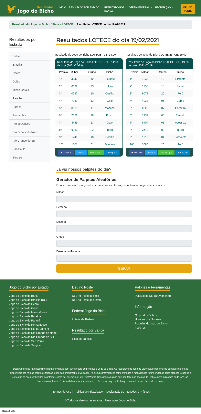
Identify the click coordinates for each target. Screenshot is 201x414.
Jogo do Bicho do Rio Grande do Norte (33, 332)
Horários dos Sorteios (148, 319)
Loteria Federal (138, 7)
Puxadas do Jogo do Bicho (151, 323)
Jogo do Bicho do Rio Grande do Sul (31, 337)
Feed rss (140, 327)
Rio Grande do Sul (24, 140)
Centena (61, 207)
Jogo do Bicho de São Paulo (26, 341)
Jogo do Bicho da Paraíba (25, 316)
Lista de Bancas (82, 338)
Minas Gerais (21, 90)
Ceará (16, 73)
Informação (163, 7)
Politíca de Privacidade (89, 391)
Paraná (17, 106)
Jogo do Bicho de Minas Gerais (28, 312)
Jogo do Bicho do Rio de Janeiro (29, 328)
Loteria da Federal (83, 319)
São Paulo (19, 149)
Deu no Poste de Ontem (86, 299)
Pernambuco (20, 115)
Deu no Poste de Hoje (85, 295)
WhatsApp (95, 152)
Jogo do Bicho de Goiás (23, 308)
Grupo (60, 236)
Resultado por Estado (84, 7)
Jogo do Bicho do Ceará (24, 304)
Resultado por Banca (114, 9)
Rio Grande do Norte (25, 132)
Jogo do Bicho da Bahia (23, 295)
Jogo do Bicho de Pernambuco (28, 324)
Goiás (16, 81)
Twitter (80, 152)
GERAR (124, 268)
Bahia (16, 56)
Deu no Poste (188, 9)
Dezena (61, 221)
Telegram (112, 152)
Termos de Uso (62, 391)
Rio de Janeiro (21, 123)
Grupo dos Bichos (146, 315)
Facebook (66, 152)
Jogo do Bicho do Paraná (24, 320)
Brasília (17, 64)
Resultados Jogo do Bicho (120, 400)
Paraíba (17, 98)
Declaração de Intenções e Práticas (128, 391)
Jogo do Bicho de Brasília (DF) (28, 299)
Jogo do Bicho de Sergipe (25, 345)
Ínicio (63, 7)
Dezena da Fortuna (68, 251)
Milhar (60, 192)
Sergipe (17, 157)
